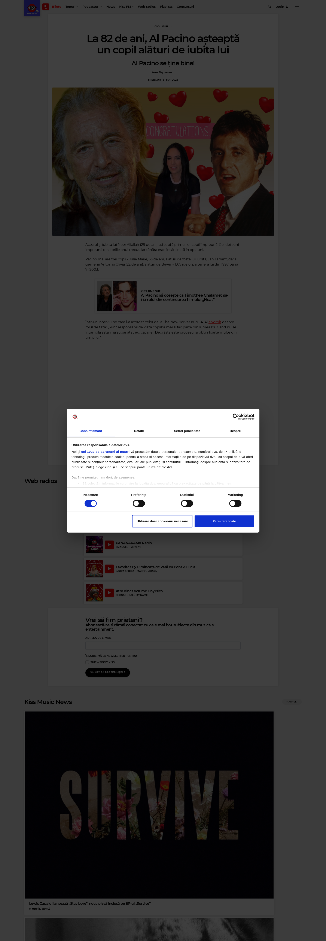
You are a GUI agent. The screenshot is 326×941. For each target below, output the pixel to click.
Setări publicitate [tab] (187, 431)
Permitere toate (224, 521)
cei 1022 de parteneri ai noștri (105, 451)
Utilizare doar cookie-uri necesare (162, 521)
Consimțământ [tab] (90, 431)
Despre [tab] (235, 431)
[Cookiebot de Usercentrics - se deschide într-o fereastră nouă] (236, 417)
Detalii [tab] (139, 431)
